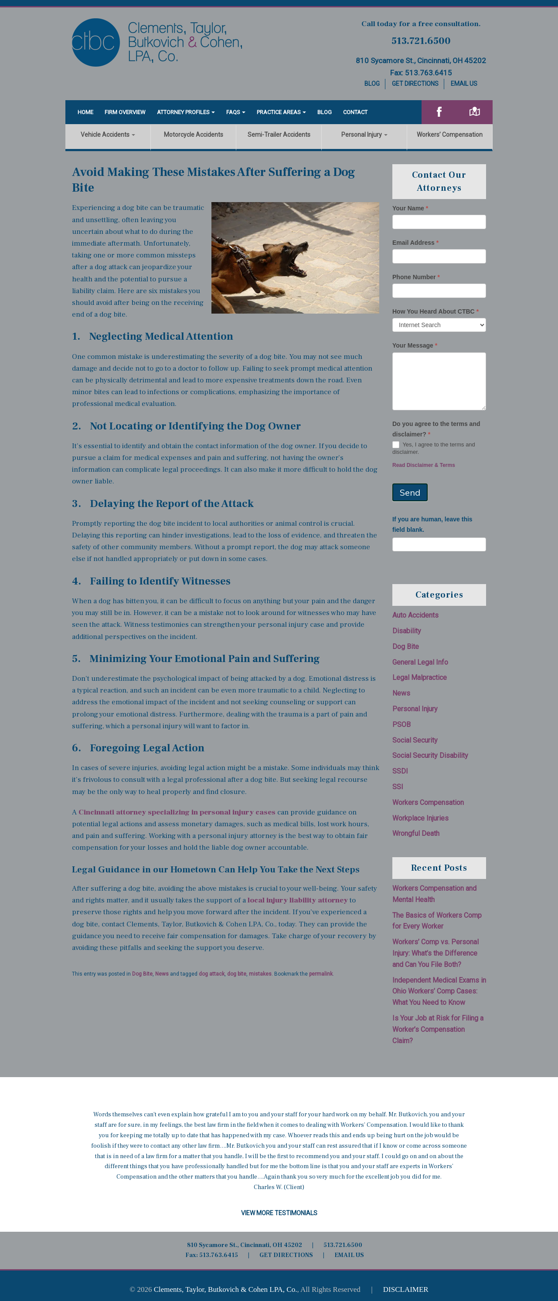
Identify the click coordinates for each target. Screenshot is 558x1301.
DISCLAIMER (406, 1289)
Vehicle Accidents (108, 134)
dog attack (212, 974)
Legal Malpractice (419, 677)
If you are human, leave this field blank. (432, 524)
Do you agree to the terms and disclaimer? (436, 429)
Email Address (415, 242)
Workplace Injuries (420, 818)
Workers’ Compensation (450, 134)
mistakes (260, 974)
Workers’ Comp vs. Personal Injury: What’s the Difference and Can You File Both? (435, 953)
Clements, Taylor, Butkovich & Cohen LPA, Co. (225, 1289)
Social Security (415, 740)
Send (410, 492)
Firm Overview (125, 112)
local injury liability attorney (298, 900)
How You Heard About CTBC (435, 311)
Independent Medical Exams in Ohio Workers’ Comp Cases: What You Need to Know (439, 991)
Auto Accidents (415, 615)
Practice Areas (279, 112)
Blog (372, 83)
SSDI (400, 771)
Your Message (414, 345)
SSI (397, 787)
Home (85, 112)
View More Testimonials (279, 1213)
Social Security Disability (430, 755)
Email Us (464, 83)
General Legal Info (420, 662)
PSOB (401, 724)
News (162, 974)
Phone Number (416, 277)
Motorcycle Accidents (193, 134)
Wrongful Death (415, 833)
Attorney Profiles (183, 112)
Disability (406, 631)
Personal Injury (364, 134)
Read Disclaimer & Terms (423, 465)
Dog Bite (142, 974)
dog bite (236, 974)
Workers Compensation (428, 802)
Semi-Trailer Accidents (279, 134)
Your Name (410, 208)
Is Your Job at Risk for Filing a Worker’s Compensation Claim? (437, 1029)
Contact (355, 112)
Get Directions (415, 83)
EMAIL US (349, 1255)
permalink (321, 974)
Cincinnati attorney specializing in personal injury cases (177, 812)
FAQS (233, 112)
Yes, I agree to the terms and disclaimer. (433, 448)
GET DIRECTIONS (286, 1255)
